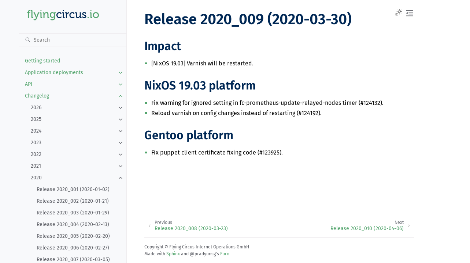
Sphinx (173, 253)
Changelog (37, 96)
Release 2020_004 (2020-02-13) (73, 224)
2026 (36, 107)
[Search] (72, 39)
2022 (36, 154)
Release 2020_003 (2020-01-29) (73, 213)
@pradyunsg (203, 253)
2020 (36, 178)
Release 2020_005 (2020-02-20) (73, 236)
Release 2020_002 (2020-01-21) (73, 201)
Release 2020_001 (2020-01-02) (73, 189)
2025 (36, 119)
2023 (36, 143)
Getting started (42, 61)
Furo (224, 253)
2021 (36, 166)
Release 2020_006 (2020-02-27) (73, 248)
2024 (36, 131)
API (28, 84)
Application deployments (54, 72)
